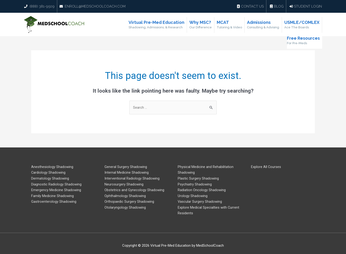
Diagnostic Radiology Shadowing (56, 184)
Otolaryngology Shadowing (125, 206)
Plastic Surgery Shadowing (198, 178)
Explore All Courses (266, 167)
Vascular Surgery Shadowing (200, 201)
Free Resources (303, 41)
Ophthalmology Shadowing (125, 195)
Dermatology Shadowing (50, 178)
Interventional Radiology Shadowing (132, 178)
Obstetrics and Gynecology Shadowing (134, 189)
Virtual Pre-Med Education (157, 25)
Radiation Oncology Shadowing (202, 189)
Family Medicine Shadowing (52, 195)
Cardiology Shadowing (48, 172)
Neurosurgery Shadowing (123, 184)
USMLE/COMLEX (302, 25)
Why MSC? (201, 25)
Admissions (263, 25)
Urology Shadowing (193, 195)
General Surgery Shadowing (125, 167)
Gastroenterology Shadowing (53, 201)
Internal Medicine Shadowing (126, 172)
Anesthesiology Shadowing (52, 167)
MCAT (229, 25)
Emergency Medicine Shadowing (56, 189)
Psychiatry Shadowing (195, 184)
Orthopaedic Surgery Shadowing (129, 201)
